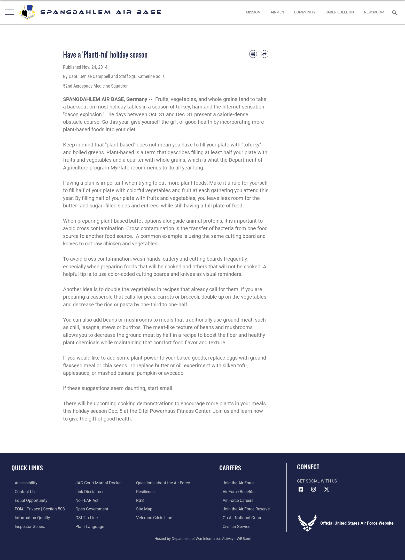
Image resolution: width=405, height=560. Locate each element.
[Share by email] (264, 54)
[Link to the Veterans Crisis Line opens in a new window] (155, 517)
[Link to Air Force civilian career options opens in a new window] (233, 526)
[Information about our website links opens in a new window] (88, 491)
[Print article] (253, 54)
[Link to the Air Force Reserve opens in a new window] (242, 508)
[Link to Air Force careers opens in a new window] (234, 500)
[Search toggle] (395, 12)
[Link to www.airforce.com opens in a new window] (235, 482)
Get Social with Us (317, 481)
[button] (8, 12)
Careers (230, 467)
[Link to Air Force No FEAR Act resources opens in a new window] (85, 500)
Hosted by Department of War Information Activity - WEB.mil (202, 538)
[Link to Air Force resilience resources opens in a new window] (146, 491)
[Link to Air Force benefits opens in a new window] (235, 491)
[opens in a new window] (304, 12)
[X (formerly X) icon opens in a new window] (326, 489)
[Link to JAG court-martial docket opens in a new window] (97, 482)
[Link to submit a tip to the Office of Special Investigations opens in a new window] (85, 517)
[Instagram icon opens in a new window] (313, 489)
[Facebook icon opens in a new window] (301, 489)
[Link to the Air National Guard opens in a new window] (239, 517)
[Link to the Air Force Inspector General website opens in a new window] (27, 526)
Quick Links (27, 467)
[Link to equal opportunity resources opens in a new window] (27, 500)
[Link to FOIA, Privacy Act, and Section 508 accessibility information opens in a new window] (36, 508)
